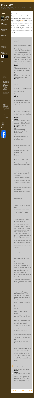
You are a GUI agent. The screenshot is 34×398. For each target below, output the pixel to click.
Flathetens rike (4, 86)
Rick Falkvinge (3, 52)
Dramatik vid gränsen (5, 115)
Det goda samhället (4, 47)
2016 (2, 62)
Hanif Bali (3, 45)
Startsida (22, 390)
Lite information (4, 78)
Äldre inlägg (30, 390)
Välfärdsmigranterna (5, 77)
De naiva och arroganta (5, 113)
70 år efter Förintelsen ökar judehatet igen (6, 79)
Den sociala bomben (5, 87)
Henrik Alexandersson (4, 42)
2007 (2, 127)
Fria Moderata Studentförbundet (5, 48)
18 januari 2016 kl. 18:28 (16, 370)
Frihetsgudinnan (16, 119)
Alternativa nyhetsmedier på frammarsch (6, 76)
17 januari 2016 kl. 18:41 (16, 141)
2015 (2, 119)
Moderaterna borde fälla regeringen (5, 91)
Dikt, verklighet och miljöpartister (5, 104)
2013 (2, 121)
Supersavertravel (4, 35)
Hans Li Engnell (7, 16)
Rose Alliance (3, 27)
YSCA (2, 33)
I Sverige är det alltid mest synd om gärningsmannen (6, 81)
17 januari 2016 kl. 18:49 (16, 155)
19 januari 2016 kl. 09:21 (16, 385)
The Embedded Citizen (4, 53)
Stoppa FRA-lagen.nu (4, 29)
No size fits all (3, 51)
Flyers (2, 34)
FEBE (2, 39)
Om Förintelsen (3, 36)
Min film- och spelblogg (4, 24)
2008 (2, 126)
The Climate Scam (4, 46)
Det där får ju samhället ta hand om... (5, 95)
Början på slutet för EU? (5, 114)
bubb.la (3, 25)
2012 (2, 122)
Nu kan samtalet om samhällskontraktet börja (6, 89)
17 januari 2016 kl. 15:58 (16, 96)
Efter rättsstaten (4, 74)
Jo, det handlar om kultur (5, 96)
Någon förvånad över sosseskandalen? (5, 98)
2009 (2, 125)
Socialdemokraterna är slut (5, 85)
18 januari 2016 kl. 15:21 (16, 362)
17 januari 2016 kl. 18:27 (16, 126)
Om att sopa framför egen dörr (6, 108)
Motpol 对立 (7, 5)
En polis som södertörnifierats (6, 107)
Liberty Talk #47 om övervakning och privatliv (6, 111)
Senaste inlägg (13, 390)
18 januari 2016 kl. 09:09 (16, 286)
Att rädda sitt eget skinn (5, 105)
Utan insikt (4, 110)
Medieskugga (3, 30)
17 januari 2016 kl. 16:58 (16, 117)
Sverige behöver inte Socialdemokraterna (5, 117)
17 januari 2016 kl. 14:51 (16, 65)
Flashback (3, 28)
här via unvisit (21, 20)
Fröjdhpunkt (3, 50)
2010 (2, 124)
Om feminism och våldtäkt (5, 88)
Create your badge (3, 138)
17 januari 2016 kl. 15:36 (16, 78)
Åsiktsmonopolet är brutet (5, 106)
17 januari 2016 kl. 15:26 (16, 72)
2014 (2, 120)
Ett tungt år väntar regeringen (6, 118)
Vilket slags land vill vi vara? (6, 92)
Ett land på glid (4, 109)
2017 (2, 61)
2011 (2, 123)
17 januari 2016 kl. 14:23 (16, 41)
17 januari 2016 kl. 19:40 (16, 166)
